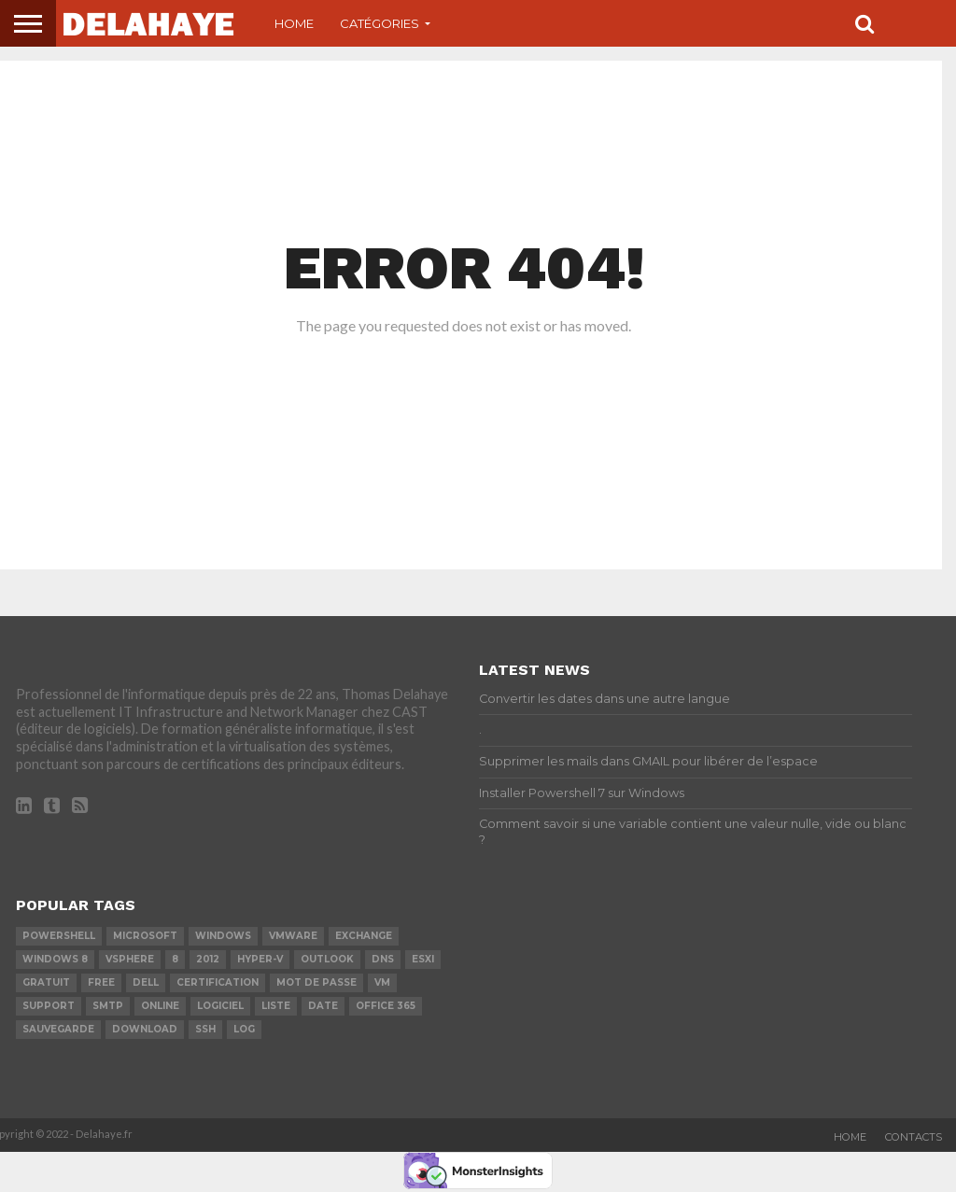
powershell (58, 936)
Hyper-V (260, 959)
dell (146, 982)
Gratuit (46, 982)
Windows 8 (55, 959)
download (144, 1029)
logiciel (220, 1006)
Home (294, 23)
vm (382, 982)
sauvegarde (58, 1029)
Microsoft (145, 936)
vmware (293, 936)
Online (160, 1006)
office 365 (385, 1006)
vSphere (129, 959)
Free (101, 982)
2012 (207, 959)
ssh (205, 1029)
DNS (383, 959)
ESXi (423, 959)
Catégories (379, 23)
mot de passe (316, 982)
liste (275, 1006)
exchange (363, 936)
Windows (223, 936)
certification (217, 982)
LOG (244, 1029)
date (323, 1006)
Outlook (327, 959)
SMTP (107, 1006)
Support (48, 1006)
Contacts (913, 1136)
